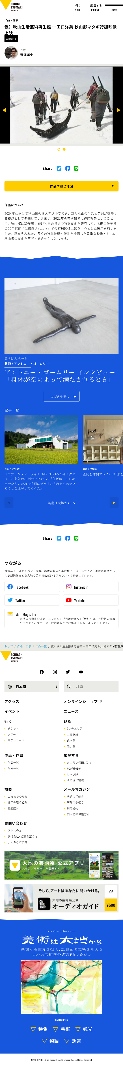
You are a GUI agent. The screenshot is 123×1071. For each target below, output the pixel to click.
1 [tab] (59, 149)
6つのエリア (75, 728)
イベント (11, 711)
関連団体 (13, 808)
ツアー (12, 734)
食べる (71, 740)
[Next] (119, 110)
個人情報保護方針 (78, 814)
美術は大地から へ (61, 502)
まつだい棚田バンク (80, 762)
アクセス (11, 701)
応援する (71, 755)
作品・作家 (11, 20)
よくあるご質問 (18, 842)
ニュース (71, 711)
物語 (54, 1040)
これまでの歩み (18, 796)
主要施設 (72, 734)
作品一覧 (41, 646)
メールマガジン (77, 789)
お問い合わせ (15, 823)
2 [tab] (64, 149)
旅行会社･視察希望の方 (23, 836)
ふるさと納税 (75, 780)
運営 (76, 1040)
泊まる (71, 746)
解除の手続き (75, 802)
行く (8, 721)
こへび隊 (72, 774)
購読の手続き (75, 796)
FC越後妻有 (74, 768)
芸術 (65, 1029)
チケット (13, 728)
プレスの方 (15, 830)
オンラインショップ (81, 701)
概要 (8, 789)
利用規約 (72, 808)
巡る (67, 721)
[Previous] (4, 110)
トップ (8, 646)
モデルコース (16, 740)
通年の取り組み (18, 802)
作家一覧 (13, 768)
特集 (43, 1029)
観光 (88, 1029)
